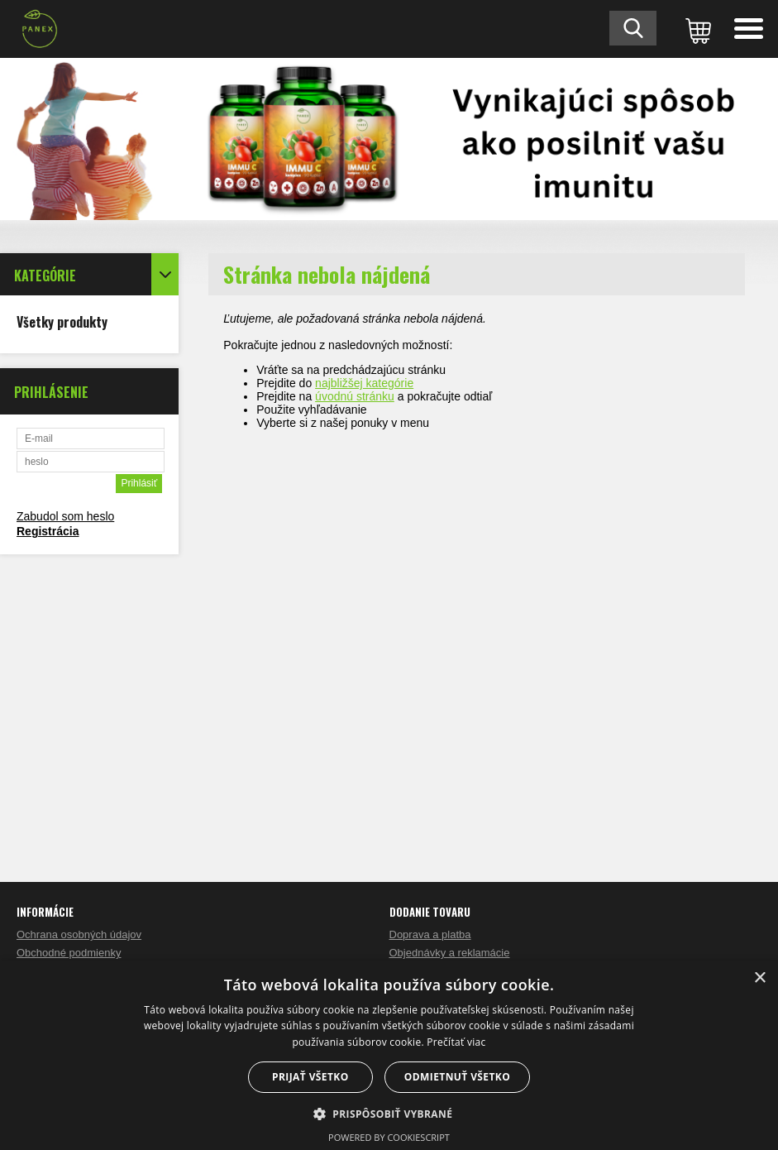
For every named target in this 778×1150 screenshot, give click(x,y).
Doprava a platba (430, 934)
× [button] (759, 978)
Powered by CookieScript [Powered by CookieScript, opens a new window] (389, 1137)
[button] (389, 1113)
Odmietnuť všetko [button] (457, 1077)
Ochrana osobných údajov (79, 934)
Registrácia (48, 531)
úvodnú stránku (354, 396)
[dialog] (389, 1055)
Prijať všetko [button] (310, 1077)
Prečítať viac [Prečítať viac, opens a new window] (456, 1042)
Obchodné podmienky (69, 952)
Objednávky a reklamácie (449, 952)
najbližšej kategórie (364, 383)
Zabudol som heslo (65, 516)
